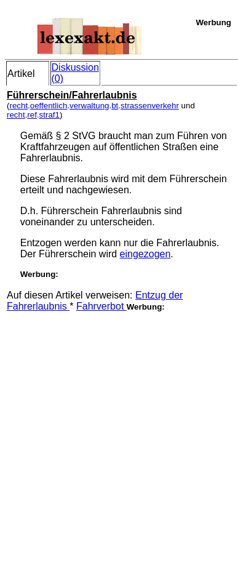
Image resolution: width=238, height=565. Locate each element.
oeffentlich (49, 105)
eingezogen (145, 254)
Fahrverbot (101, 306)
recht (18, 105)
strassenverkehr (150, 105)
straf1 (49, 114)
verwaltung (89, 105)
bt (114, 105)
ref (32, 114)
